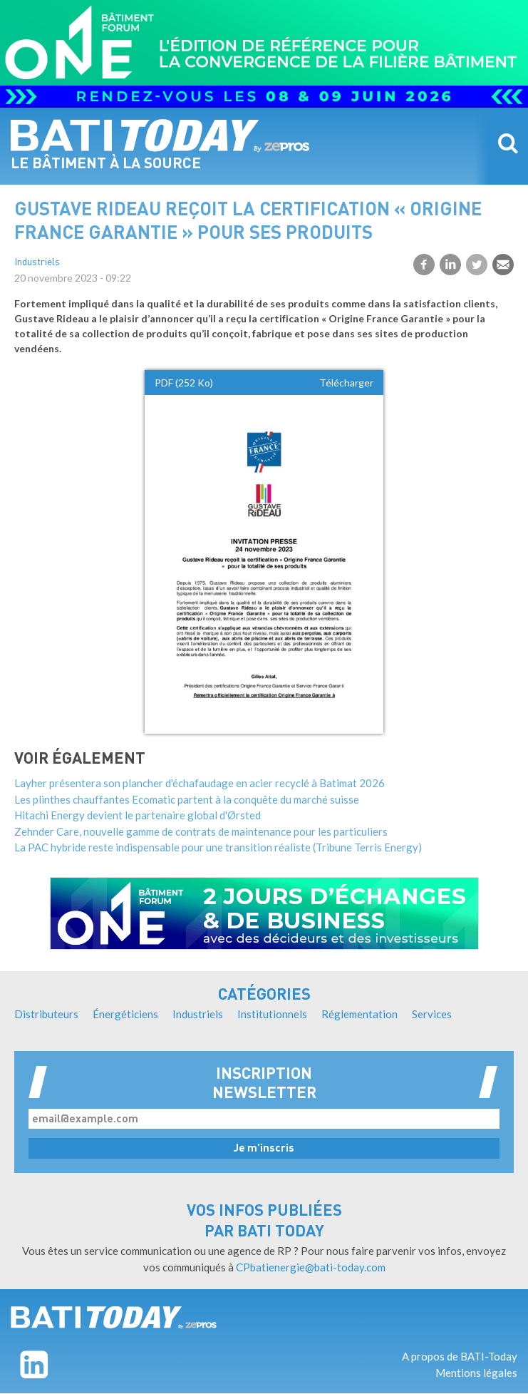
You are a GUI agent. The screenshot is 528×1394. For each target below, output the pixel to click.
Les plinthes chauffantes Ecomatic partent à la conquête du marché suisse (186, 799)
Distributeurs (46, 1014)
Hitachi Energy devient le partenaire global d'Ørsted (137, 815)
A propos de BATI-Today (459, 1356)
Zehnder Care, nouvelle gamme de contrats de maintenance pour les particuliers (201, 831)
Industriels (37, 262)
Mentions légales (476, 1372)
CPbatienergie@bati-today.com (310, 1267)
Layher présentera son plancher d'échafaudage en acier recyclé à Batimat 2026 (199, 783)
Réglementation (359, 1014)
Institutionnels (272, 1014)
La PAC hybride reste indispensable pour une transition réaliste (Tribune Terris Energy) (218, 847)
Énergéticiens (125, 1014)
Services (432, 1014)
